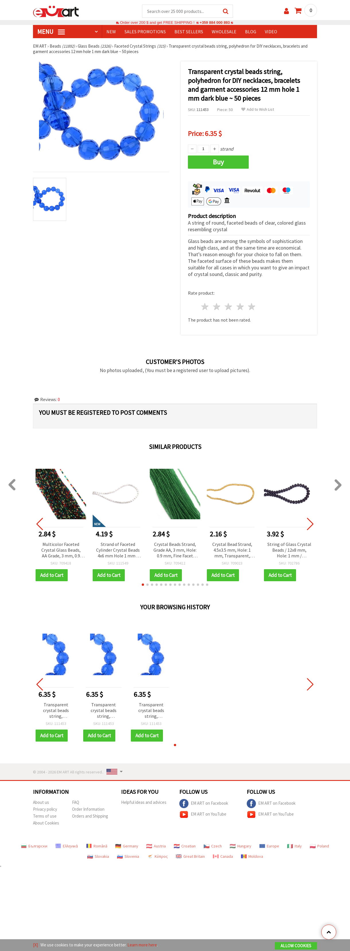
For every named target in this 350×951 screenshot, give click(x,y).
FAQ (75, 802)
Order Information (88, 809)
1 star (205, 307)
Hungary (240, 846)
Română (96, 846)
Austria (156, 846)
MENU (51, 32)
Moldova (252, 856)
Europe (269, 846)
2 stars (217, 307)
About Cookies (46, 823)
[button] (143, 585)
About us (41, 802)
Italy (294, 846)
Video (271, 32)
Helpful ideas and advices (143, 802)
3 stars (228, 307)
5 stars (252, 307)
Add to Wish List (257, 110)
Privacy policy (45, 809)
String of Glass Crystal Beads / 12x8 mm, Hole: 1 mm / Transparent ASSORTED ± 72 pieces (289, 551)
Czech (213, 846)
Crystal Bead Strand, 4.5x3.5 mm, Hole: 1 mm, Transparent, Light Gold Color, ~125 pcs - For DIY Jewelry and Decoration (232, 551)
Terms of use (45, 816)
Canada (223, 856)
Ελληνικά (66, 846)
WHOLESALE (224, 32)
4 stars (240, 307)
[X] (35, 945)
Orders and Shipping (90, 816)
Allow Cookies (296, 945)
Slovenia (128, 856)
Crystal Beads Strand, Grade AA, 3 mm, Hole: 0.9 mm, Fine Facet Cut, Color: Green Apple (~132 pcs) (175, 551)
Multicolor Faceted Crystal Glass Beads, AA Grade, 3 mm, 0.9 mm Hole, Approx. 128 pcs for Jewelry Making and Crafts (60, 551)
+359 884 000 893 (214, 23)
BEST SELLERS (188, 32)
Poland (319, 846)
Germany (126, 846)
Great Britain (190, 856)
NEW (111, 32)
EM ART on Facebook (203, 803)
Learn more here (142, 945)
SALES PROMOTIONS (145, 32)
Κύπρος (157, 856)
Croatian (185, 846)
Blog (250, 32)
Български (34, 846)
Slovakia (98, 856)
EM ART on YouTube (202, 814)
